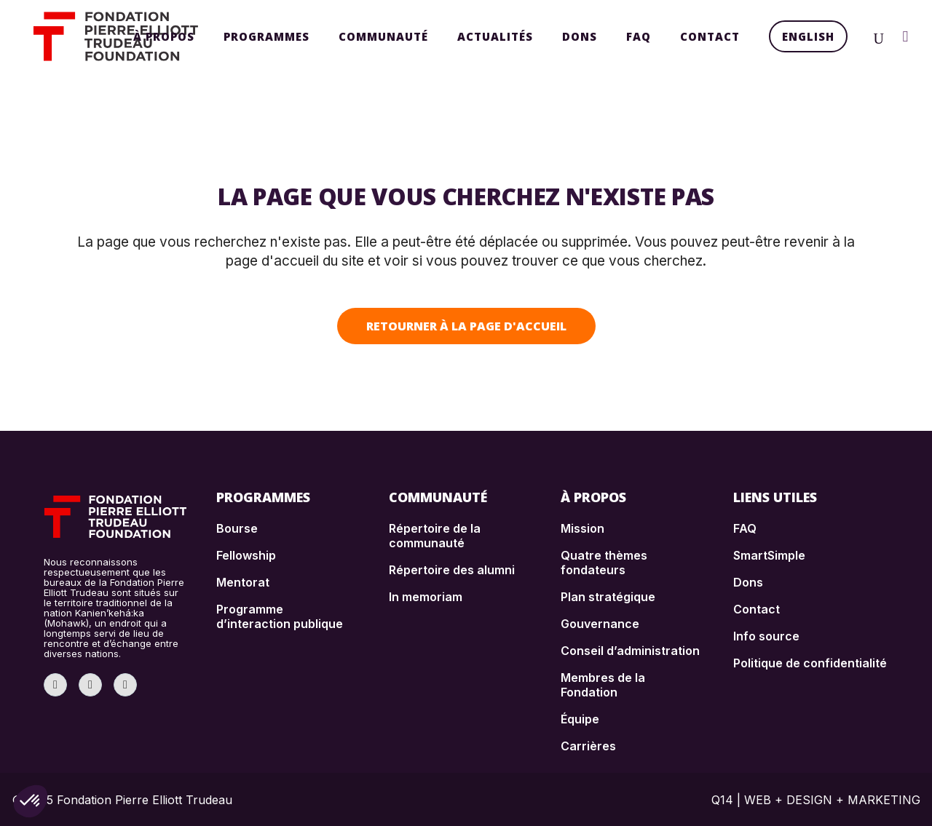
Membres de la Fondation (603, 684)
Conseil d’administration (630, 650)
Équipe (580, 719)
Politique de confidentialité (810, 663)
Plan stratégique (608, 596)
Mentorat (242, 582)
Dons (748, 582)
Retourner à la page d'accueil (466, 326)
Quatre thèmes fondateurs (604, 562)
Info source (766, 636)
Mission (582, 528)
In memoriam (425, 596)
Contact (756, 609)
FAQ (745, 528)
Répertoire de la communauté (435, 535)
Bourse (237, 528)
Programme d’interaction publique (279, 616)
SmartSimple (769, 555)
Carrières (588, 746)
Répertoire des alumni (452, 570)
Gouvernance (600, 623)
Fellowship (246, 555)
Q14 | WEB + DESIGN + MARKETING (815, 800)
